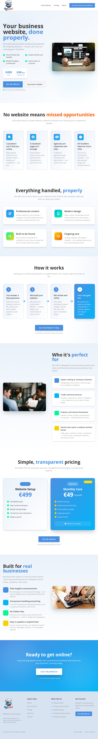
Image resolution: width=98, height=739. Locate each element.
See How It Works (34, 84)
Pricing (56, 5)
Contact (30, 717)
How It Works (46, 5)
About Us (30, 713)
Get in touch (57, 544)
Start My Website (49, 671)
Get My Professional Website (82, 5)
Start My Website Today (49, 328)
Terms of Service (89, 732)
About (64, 5)
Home (29, 703)
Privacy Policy (78, 732)
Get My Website (13, 84)
